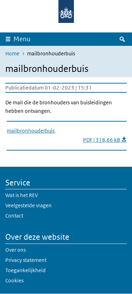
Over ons (15, 249)
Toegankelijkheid (25, 270)
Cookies (14, 280)
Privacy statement (25, 260)
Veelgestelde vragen (28, 205)
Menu (22, 39)
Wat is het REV (21, 195)
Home (12, 53)
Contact (14, 215)
